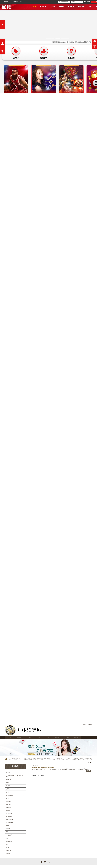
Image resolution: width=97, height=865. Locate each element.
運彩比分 (8, 810)
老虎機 (7, 825)
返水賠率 (8, 853)
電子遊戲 (57, 737)
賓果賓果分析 (9, 841)
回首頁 (84, 724)
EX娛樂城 (8, 786)
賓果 (48, 737)
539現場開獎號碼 (10, 822)
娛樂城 (7, 782)
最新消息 (8, 772)
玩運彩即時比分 (9, 807)
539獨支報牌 (9, 835)
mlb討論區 (8, 804)
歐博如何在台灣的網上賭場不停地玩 (43, 767)
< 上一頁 (34, 775)
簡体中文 (90, 724)
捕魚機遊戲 (8, 801)
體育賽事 (19, 737)
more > (89, 770)
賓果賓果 (8, 828)
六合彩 (38, 737)
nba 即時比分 (9, 813)
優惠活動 (76, 737)
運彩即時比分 (9, 816)
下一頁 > (43, 775)
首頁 (9, 737)
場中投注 (8, 847)
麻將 (7, 838)
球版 (7, 832)
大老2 (7, 798)
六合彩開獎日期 (9, 819)
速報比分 (8, 789)
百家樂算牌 (8, 792)
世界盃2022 (8, 850)
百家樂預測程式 (9, 795)
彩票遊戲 (66, 737)
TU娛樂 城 (8, 779)
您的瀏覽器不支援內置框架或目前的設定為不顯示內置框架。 (48, 46)
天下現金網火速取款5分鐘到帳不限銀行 (14, 776)
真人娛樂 (28, 737)
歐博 (7, 844)
